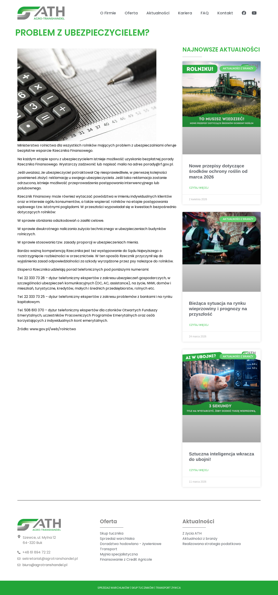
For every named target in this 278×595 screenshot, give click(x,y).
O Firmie (108, 13)
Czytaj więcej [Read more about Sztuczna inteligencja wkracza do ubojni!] (198, 470)
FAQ (205, 13)
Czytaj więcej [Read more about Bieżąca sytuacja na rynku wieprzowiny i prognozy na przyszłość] (198, 325)
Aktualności (157, 13)
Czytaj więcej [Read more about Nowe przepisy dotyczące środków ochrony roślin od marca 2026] (198, 187)
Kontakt (225, 13)
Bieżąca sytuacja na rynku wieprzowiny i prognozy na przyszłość (218, 309)
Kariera (185, 13)
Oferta (131, 13)
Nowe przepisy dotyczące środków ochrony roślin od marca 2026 (218, 171)
